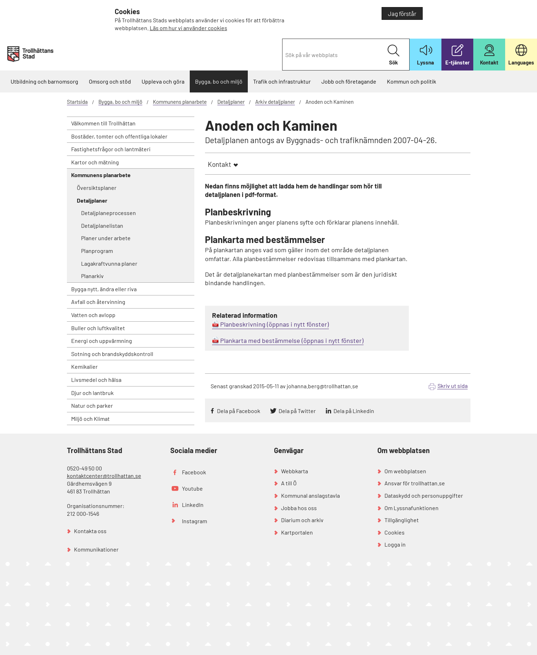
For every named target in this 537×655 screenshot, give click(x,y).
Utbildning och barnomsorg (44, 81)
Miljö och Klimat (90, 418)
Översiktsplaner (96, 187)
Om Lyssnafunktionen (411, 507)
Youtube (192, 488)
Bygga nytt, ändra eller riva (104, 289)
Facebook (194, 472)
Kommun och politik (411, 81)
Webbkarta (294, 471)
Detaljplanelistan (102, 225)
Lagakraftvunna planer (109, 263)
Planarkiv (92, 275)
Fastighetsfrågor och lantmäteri (110, 149)
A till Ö (289, 483)
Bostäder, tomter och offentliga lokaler (119, 136)
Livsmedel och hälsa (96, 379)
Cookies (394, 532)
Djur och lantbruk (92, 392)
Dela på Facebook (238, 410)
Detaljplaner (231, 101)
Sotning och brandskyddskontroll (112, 353)
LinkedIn (193, 504)
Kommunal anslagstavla (310, 495)
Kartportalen (297, 532)
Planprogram (97, 250)
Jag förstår (402, 13)
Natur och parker (92, 405)
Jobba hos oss (299, 507)
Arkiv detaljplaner (275, 101)
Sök (393, 55)
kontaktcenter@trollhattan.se (104, 475)
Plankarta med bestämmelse (260, 340)
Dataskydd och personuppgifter (423, 495)
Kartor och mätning (95, 162)
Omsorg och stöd (110, 81)
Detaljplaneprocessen (108, 212)
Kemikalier (84, 366)
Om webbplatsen (405, 471)
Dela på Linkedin (353, 410)
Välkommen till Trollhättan (103, 123)
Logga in (395, 544)
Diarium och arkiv (302, 519)
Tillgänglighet (401, 519)
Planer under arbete (106, 238)
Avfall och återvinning (98, 301)
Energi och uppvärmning (101, 340)
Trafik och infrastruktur (282, 81)
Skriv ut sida (453, 385)
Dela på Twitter (297, 410)
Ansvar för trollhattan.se (414, 483)
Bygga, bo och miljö (218, 81)
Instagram (194, 521)
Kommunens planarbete (180, 101)
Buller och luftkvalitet (98, 327)
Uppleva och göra (163, 81)
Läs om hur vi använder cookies (188, 27)
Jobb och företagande (348, 81)
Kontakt (219, 164)
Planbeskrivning (242, 324)
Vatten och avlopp (93, 314)
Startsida (77, 101)
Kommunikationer (96, 549)
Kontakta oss (90, 530)
